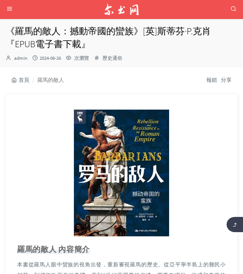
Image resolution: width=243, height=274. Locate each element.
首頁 (20, 79)
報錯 (211, 79)
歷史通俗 (112, 58)
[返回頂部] (235, 224)
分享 (226, 79)
